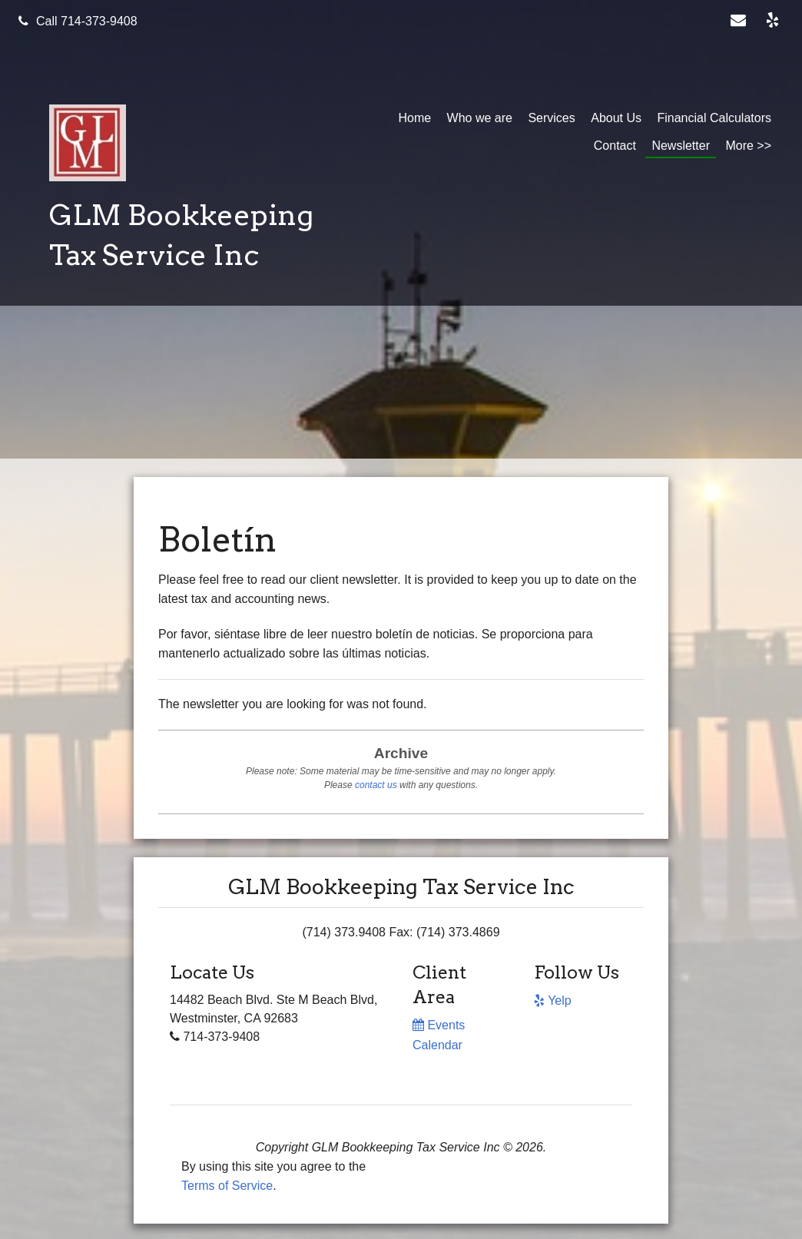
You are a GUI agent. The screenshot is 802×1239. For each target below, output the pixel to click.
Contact (615, 145)
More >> (748, 145)
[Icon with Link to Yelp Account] (775, 21)
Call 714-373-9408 (78, 21)
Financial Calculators (714, 117)
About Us (616, 117)
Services (551, 117)
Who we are (479, 117)
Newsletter (680, 145)
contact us (376, 785)
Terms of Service (227, 1185)
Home (414, 117)
